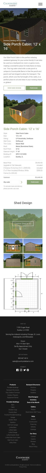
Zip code (7, 182)
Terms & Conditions (35, 465)
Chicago (30, 334)
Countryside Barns (10, 4)
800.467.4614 (23, 358)
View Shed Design (14, 88)
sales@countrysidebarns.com (23, 361)
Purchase (34, 88)
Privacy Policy (23, 467)
